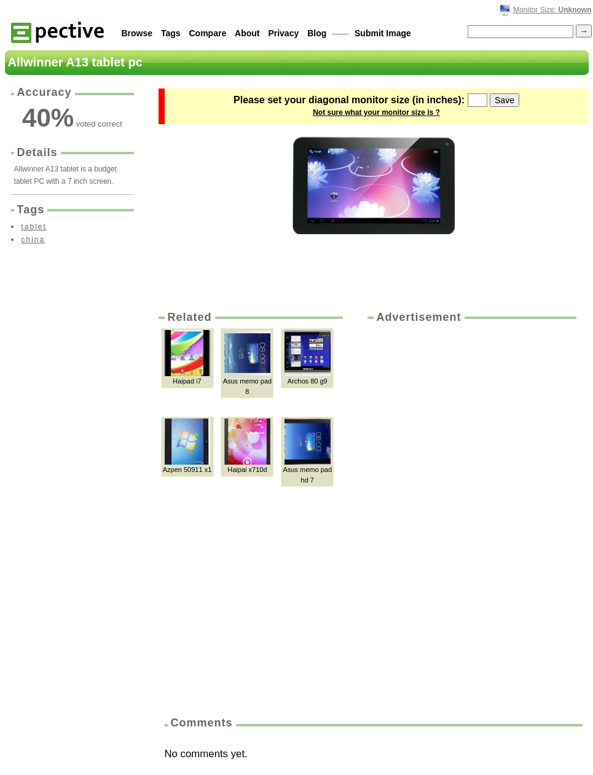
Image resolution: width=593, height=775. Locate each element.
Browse (137, 33)
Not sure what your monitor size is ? (376, 112)
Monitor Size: (552, 10)
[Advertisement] (420, 515)
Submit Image (383, 33)
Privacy (283, 33)
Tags (171, 33)
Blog (316, 33)
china (33, 239)
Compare (208, 33)
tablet (34, 226)
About (247, 33)
